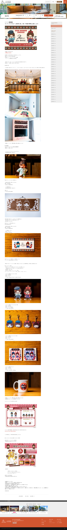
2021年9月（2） (53, 94)
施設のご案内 (51, 519)
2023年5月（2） (53, 71)
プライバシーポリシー (52, 522)
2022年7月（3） (53, 87)
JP (55, 1)
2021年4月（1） (53, 96)
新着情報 (43, 522)
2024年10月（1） (53, 38)
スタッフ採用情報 (59, 522)
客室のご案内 (59, 519)
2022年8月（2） (53, 85)
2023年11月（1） (53, 57)
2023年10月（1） (53, 59)
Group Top (48, 1)
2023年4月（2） (53, 73)
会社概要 (43, 524)
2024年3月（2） (53, 50)
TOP (42, 519)
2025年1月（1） (53, 36)
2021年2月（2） (53, 101)
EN (53, 1)
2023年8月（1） (53, 64)
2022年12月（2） (53, 78)
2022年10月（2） (53, 80)
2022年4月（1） (53, 92)
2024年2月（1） (53, 52)
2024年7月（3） (53, 43)
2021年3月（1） (53, 99)
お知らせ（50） (53, 28)
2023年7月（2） (53, 66)
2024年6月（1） (53, 45)
